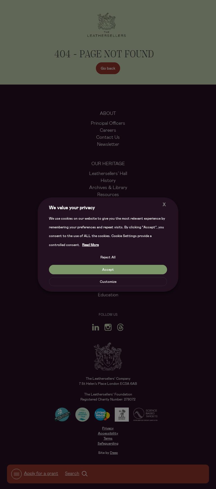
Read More (90, 245)
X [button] (164, 204)
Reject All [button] (108, 257)
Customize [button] (108, 281)
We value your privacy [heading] (72, 207)
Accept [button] (108, 269)
